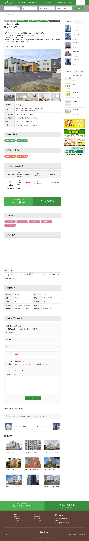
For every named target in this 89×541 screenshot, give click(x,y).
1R (25, 416)
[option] (32, 70)
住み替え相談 (80, 1)
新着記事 (69, 71)
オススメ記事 (79, 71)
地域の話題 (37, 522)
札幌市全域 (13, 20)
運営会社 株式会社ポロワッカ (61, 518)
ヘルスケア (37, 518)
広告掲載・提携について (20, 522)
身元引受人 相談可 (34, 20)
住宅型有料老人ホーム (23, 20)
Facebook (4, 534)
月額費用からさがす (46, 2)
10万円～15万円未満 (54, 20)
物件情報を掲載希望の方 (20, 520)
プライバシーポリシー (46, 537)
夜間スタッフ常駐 (44, 20)
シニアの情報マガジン (60, 2)
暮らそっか (74, 534)
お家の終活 (37, 516)
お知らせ (17, 516)
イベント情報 (38, 520)
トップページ (34, 537)
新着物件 (69, 21)
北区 (7, 20)
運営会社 (71, 2)
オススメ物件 (79, 21)
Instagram (6, 534)
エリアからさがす (21, 2)
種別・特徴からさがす (34, 2)
